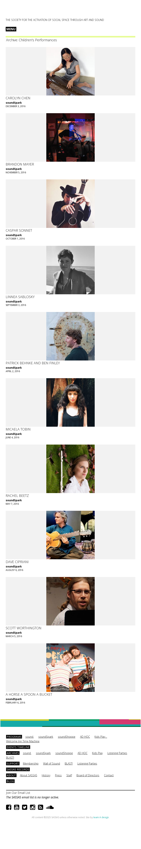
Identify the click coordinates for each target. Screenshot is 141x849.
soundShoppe (66, 736)
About (11, 775)
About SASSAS (28, 775)
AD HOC (85, 736)
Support (13, 763)
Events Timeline (18, 747)
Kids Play (97, 753)
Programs (14, 736)
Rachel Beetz (17, 495)
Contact (109, 775)
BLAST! (10, 757)
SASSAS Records (18, 769)
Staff (69, 775)
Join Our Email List (18, 793)
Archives (13, 753)
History (46, 775)
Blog (10, 781)
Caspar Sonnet (19, 230)
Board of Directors (87, 775)
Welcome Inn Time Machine (22, 741)
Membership (31, 763)
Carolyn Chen (18, 98)
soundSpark (14, 102)
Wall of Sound (51, 763)
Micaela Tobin (18, 429)
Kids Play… (101, 736)
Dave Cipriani (17, 561)
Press (58, 775)
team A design (101, 817)
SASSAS (24, 10)
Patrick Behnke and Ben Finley (33, 363)
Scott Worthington (23, 628)
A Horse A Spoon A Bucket (29, 694)
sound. (29, 736)
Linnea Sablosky (20, 296)
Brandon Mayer (20, 164)
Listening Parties (117, 753)
